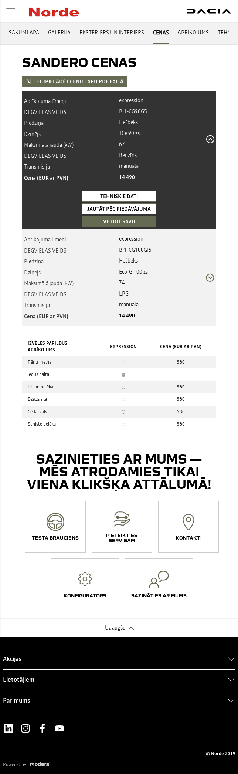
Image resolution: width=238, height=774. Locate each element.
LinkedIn (8, 728)
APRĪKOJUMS (193, 32)
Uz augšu (115, 627)
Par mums (16, 700)
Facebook (42, 728)
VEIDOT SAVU (119, 221)
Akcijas (12, 659)
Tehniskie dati (119, 196)
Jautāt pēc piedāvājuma (119, 209)
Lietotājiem (18, 679)
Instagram (25, 728)
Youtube (59, 728)
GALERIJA (59, 32)
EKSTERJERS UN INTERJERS (111, 32)
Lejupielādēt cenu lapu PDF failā (74, 81)
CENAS (161, 32)
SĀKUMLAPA (24, 32)
